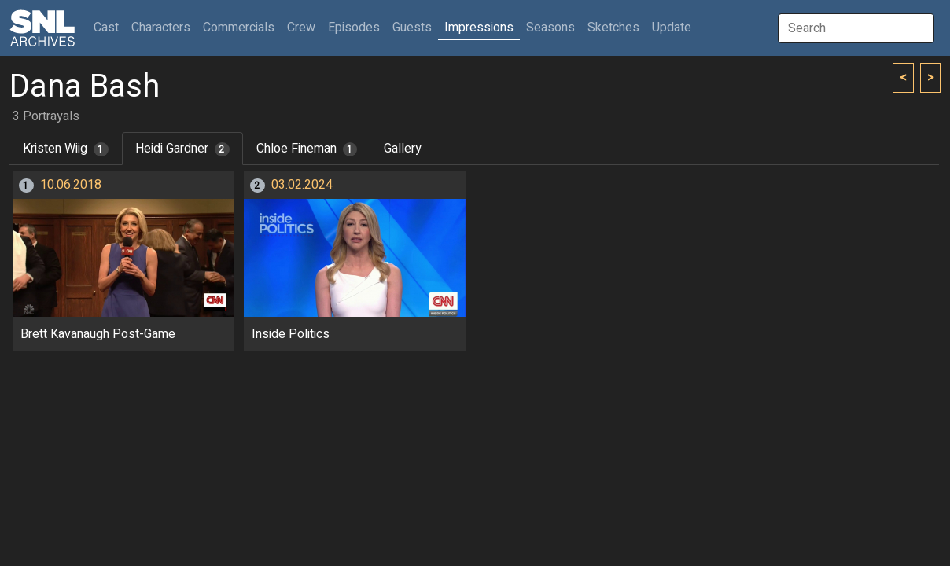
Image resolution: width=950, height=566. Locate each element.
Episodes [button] (354, 27)
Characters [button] (160, 27)
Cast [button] (109, 27)
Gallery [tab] (403, 148)
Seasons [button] (550, 27)
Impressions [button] (479, 27)
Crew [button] (301, 27)
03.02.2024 (302, 184)
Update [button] (671, 27)
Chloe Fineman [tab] (307, 148)
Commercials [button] (238, 27)
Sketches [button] (613, 27)
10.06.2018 (70, 184)
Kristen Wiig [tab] (66, 148)
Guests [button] (412, 27)
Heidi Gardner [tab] (182, 148)
